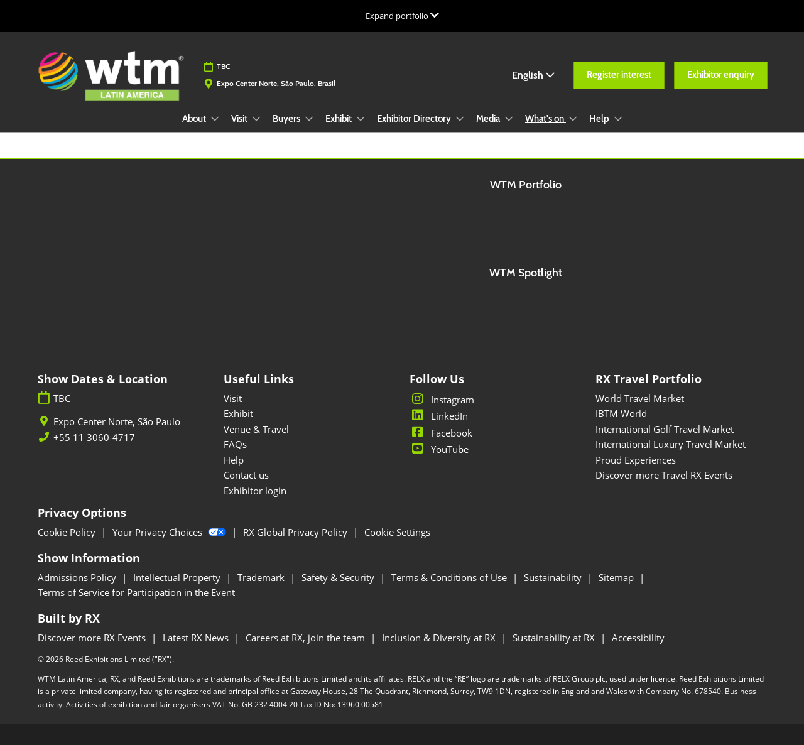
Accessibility (638, 637)
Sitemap (617, 577)
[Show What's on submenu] (573, 118)
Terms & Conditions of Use (450, 577)
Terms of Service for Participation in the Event (136, 592)
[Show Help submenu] (618, 118)
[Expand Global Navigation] (402, 15)
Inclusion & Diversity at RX (440, 637)
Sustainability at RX (555, 637)
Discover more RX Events (93, 637)
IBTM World (621, 413)
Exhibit (339, 118)
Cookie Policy (68, 532)
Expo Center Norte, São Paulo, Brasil (276, 83)
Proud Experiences (635, 460)
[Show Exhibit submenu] (360, 118)
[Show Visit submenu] (256, 118)
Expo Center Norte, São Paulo (116, 422)
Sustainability (554, 577)
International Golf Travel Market (664, 429)
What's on (545, 118)
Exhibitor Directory (415, 118)
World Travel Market (639, 398)
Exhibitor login (255, 490)
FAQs (235, 444)
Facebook (441, 433)
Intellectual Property (178, 577)
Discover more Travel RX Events (663, 475)
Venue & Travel (256, 429)
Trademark (262, 577)
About (195, 118)
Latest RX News (197, 637)
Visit (240, 118)
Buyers (287, 118)
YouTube (439, 449)
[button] (619, 75)
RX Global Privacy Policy (296, 532)
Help (600, 118)
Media (489, 118)
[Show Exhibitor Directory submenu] (460, 118)
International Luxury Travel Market (670, 444)
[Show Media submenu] (509, 118)
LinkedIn (439, 416)
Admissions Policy (78, 577)
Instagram (442, 399)
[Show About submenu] (215, 118)
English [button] (533, 75)
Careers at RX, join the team (306, 637)
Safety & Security (339, 577)
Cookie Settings (397, 532)
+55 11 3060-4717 (94, 437)
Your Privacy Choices (170, 532)
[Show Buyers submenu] (309, 118)
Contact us (246, 475)
